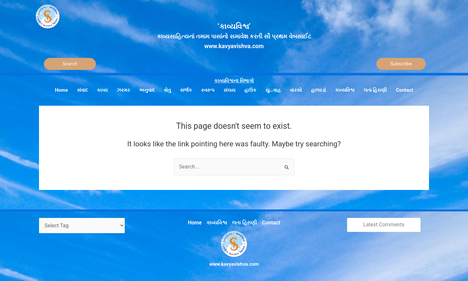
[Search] (70, 64)
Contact (269, 221)
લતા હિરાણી (244, 221)
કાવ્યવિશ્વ (218, 221)
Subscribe (401, 64)
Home (196, 221)
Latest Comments (384, 224)
